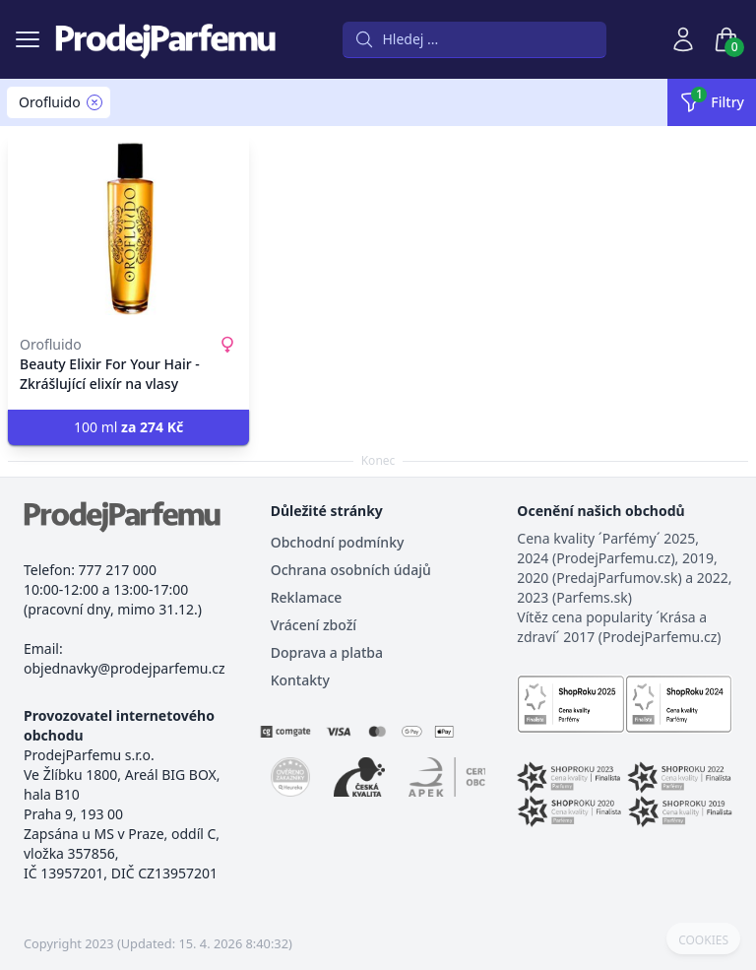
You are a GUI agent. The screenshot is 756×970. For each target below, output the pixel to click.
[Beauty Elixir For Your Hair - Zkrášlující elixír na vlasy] (128, 228)
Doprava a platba (327, 652)
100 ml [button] (128, 427)
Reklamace (307, 597)
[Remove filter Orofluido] (94, 102)
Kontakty (300, 680)
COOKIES (703, 940)
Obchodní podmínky (338, 542)
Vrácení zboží (313, 624)
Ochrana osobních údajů (351, 569)
